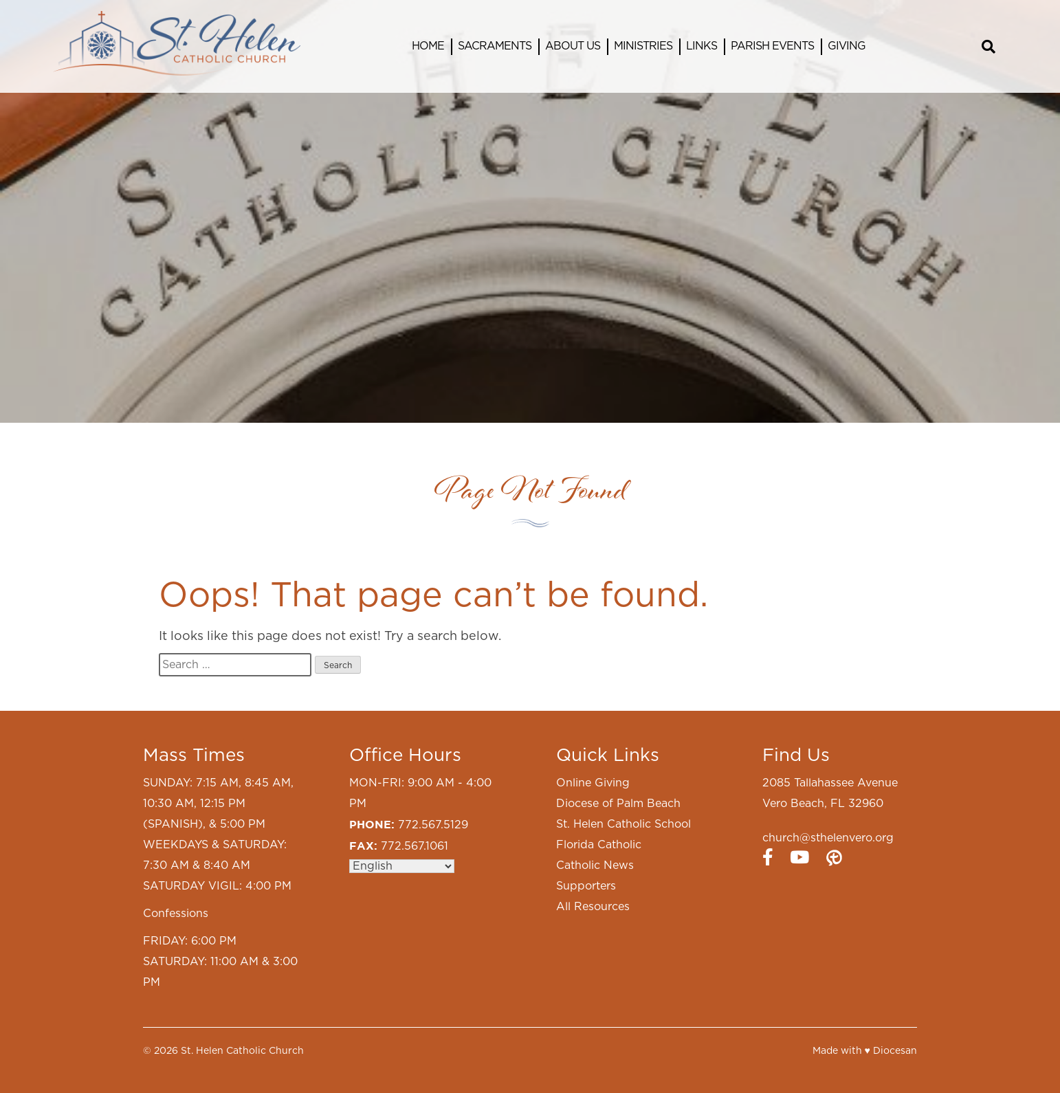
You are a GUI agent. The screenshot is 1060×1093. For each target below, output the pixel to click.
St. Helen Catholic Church (242, 1051)
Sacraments (494, 46)
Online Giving (593, 782)
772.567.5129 (433, 824)
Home (428, 46)
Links (701, 46)
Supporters (586, 886)
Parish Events (772, 46)
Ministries (643, 46)
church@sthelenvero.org (828, 837)
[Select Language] (401, 866)
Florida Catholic (598, 844)
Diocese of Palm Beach (618, 803)
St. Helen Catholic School (623, 824)
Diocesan (895, 1051)
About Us (572, 46)
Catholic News (595, 865)
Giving (846, 46)
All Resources (593, 906)
